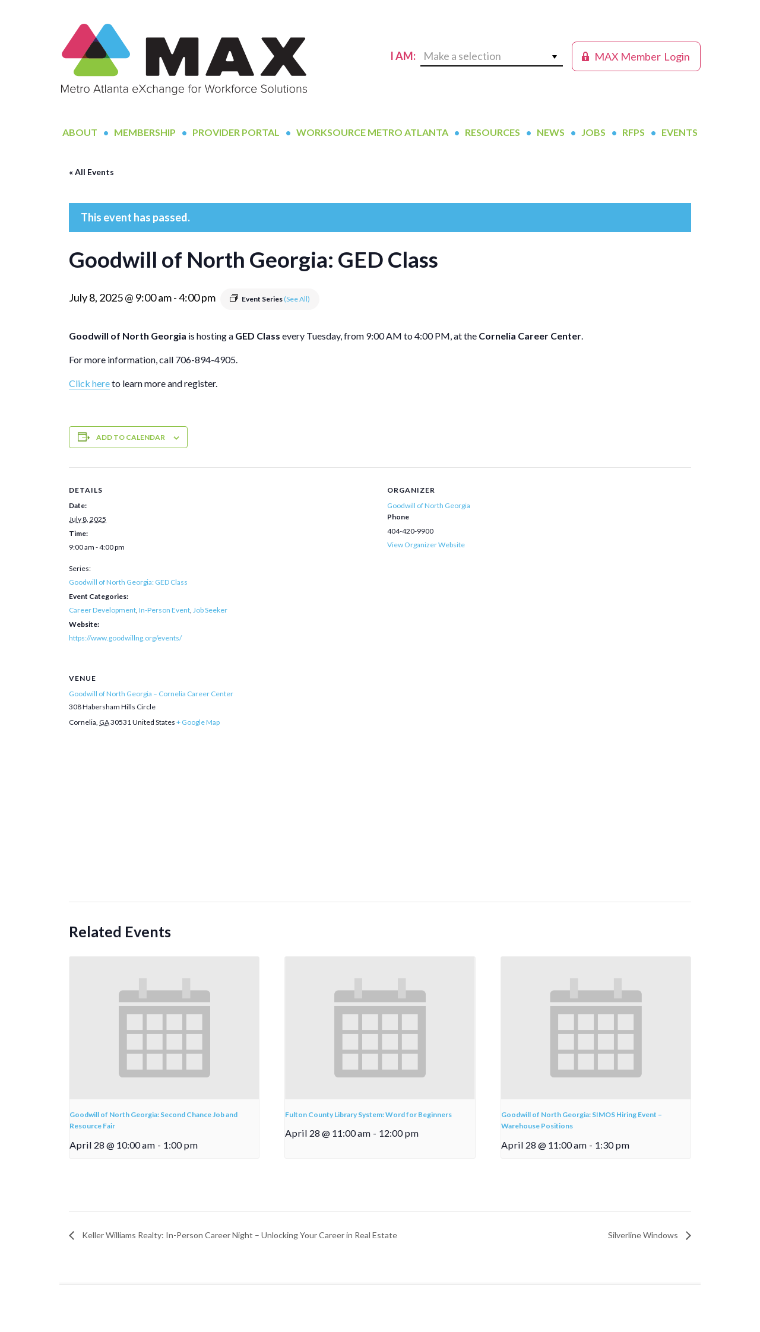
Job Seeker (210, 609)
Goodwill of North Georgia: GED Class (128, 582)
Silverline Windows (644, 1235)
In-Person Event (164, 609)
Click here (89, 383)
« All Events (91, 172)
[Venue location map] (380, 821)
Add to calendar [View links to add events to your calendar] (130, 437)
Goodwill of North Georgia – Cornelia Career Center (151, 693)
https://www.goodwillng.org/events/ (125, 637)
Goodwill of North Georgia (428, 505)
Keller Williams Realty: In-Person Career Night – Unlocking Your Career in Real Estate (238, 1235)
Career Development (102, 609)
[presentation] (164, 1028)
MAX (184, 59)
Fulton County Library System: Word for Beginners (368, 1114)
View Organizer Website (426, 544)
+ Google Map (198, 722)
